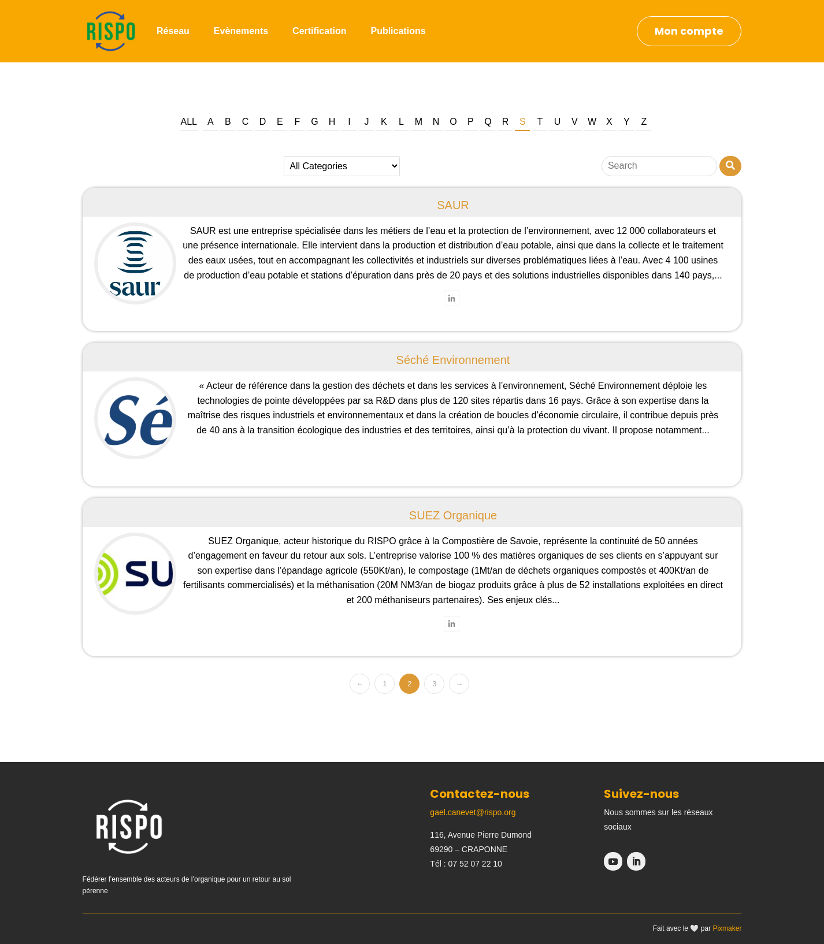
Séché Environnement (453, 360)
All (189, 122)
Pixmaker (726, 928)
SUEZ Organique (453, 515)
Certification (319, 31)
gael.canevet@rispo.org (472, 812)
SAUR (453, 205)
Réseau (173, 31)
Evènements (241, 31)
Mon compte (689, 31)
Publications (397, 31)
